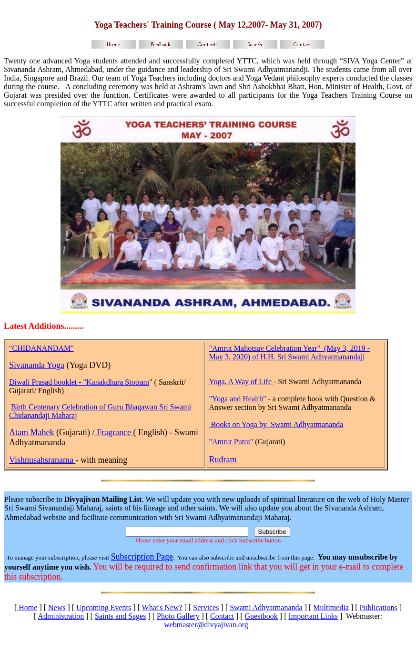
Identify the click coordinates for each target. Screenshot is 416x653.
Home (27, 607)
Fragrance (113, 432)
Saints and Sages (120, 616)
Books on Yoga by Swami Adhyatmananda (277, 424)
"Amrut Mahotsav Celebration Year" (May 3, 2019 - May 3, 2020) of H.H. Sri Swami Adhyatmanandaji (289, 352)
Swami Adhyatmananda (266, 607)
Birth (20, 407)
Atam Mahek (31, 432)
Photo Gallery (178, 616)
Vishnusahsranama (42, 460)
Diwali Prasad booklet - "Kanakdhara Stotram (79, 382)
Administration (61, 616)
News (56, 607)
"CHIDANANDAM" (41, 348)
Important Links (313, 616)
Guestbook (261, 616)
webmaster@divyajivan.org (206, 625)
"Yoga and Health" (238, 399)
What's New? (162, 607)
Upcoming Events (103, 607)
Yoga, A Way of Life (241, 382)
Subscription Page (142, 556)
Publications (378, 607)
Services (206, 607)
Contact (222, 616)
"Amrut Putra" (231, 442)
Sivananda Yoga (36, 365)
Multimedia (331, 607)
